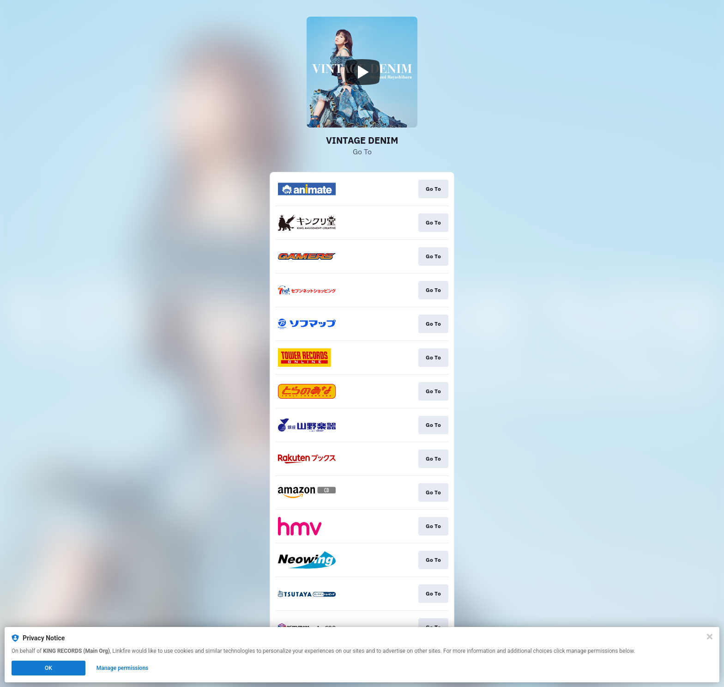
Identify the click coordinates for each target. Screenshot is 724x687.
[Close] (709, 636)
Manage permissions (123, 668)
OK (48, 668)
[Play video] (362, 72)
